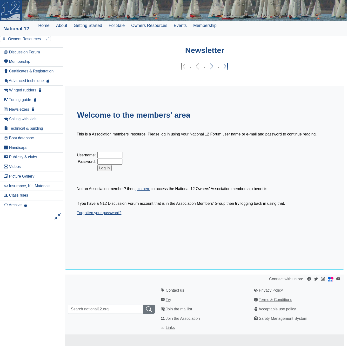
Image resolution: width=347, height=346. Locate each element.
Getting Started (88, 25)
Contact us (175, 290)
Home (44, 25)
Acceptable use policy (277, 309)
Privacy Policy (271, 290)
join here (143, 189)
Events (180, 25)
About (61, 25)
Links (170, 328)
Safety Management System (283, 318)
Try (168, 300)
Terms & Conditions (275, 300)
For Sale (117, 25)
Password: (87, 162)
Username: (86, 155)
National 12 (16, 28)
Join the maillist (179, 309)
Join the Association (183, 318)
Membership (205, 25)
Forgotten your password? (99, 213)
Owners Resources (149, 25)
